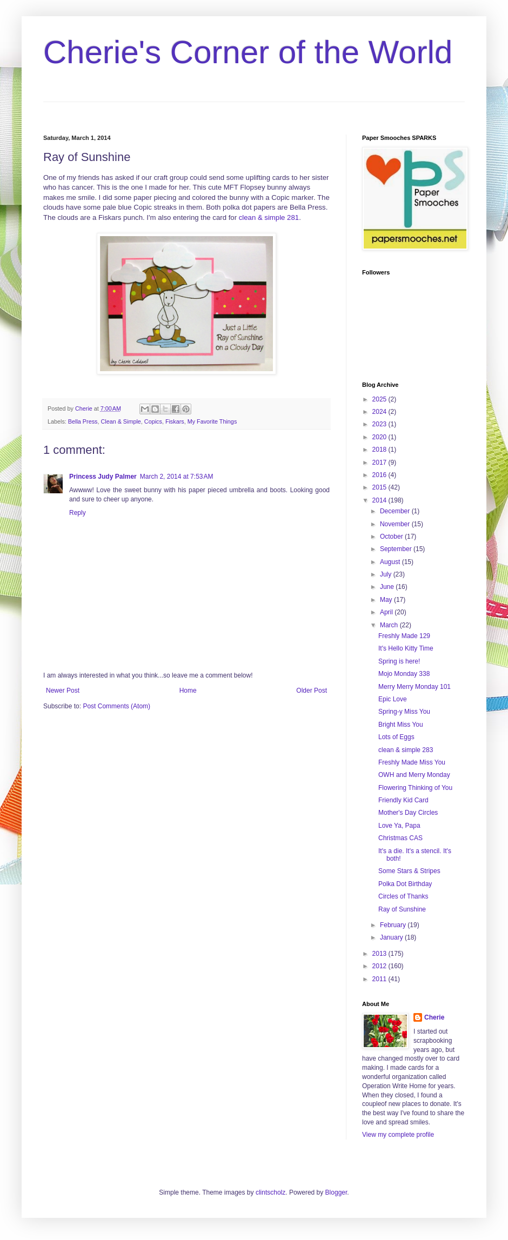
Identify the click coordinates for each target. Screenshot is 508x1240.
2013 (380, 953)
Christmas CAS (400, 838)
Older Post (311, 690)
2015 (380, 487)
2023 (380, 424)
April (387, 612)
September (396, 549)
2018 (380, 449)
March (390, 625)
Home (188, 690)
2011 (380, 979)
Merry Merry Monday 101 (414, 687)
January (392, 937)
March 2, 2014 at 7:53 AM (176, 476)
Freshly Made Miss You (411, 762)
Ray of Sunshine (402, 909)
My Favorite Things (212, 421)
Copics (153, 421)
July (386, 574)
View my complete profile (398, 1134)
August (391, 562)
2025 (380, 399)
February (393, 925)
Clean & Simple (121, 421)
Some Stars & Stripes (409, 871)
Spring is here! (399, 661)
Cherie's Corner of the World (247, 52)
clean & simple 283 (405, 750)
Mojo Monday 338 (404, 674)
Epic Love (392, 699)
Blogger (336, 1192)
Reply (77, 513)
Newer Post (62, 690)
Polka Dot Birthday (405, 884)
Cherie (434, 1017)
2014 (380, 500)
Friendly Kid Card (403, 800)
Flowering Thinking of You (415, 788)
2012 (380, 966)
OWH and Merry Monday (414, 775)
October (392, 536)
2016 (380, 475)
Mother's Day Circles (408, 812)
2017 (380, 462)
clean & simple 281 (269, 217)
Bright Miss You (400, 724)
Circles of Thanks (403, 896)
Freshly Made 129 (404, 636)
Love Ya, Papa (399, 825)
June (388, 587)
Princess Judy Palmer (103, 476)
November (396, 524)
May (387, 600)
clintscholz (270, 1192)
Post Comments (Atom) (116, 706)
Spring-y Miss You (404, 711)
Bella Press (83, 421)
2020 (380, 437)
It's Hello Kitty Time (405, 648)
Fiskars (174, 421)
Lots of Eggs (396, 737)
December (396, 511)
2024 (380, 411)
